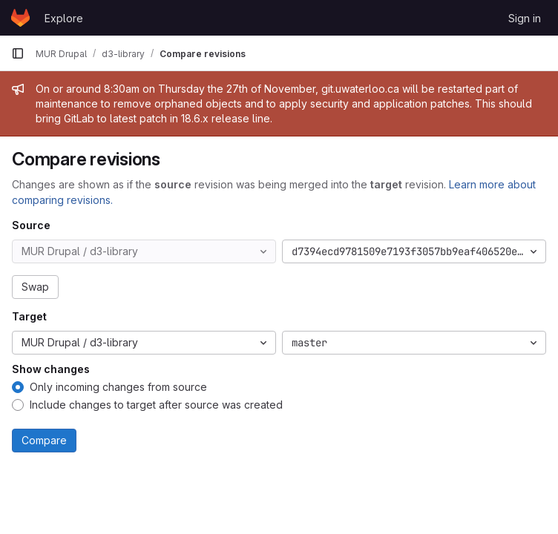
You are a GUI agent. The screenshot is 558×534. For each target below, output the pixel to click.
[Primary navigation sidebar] (18, 53)
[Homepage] (20, 18)
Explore (64, 18)
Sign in (524, 18)
